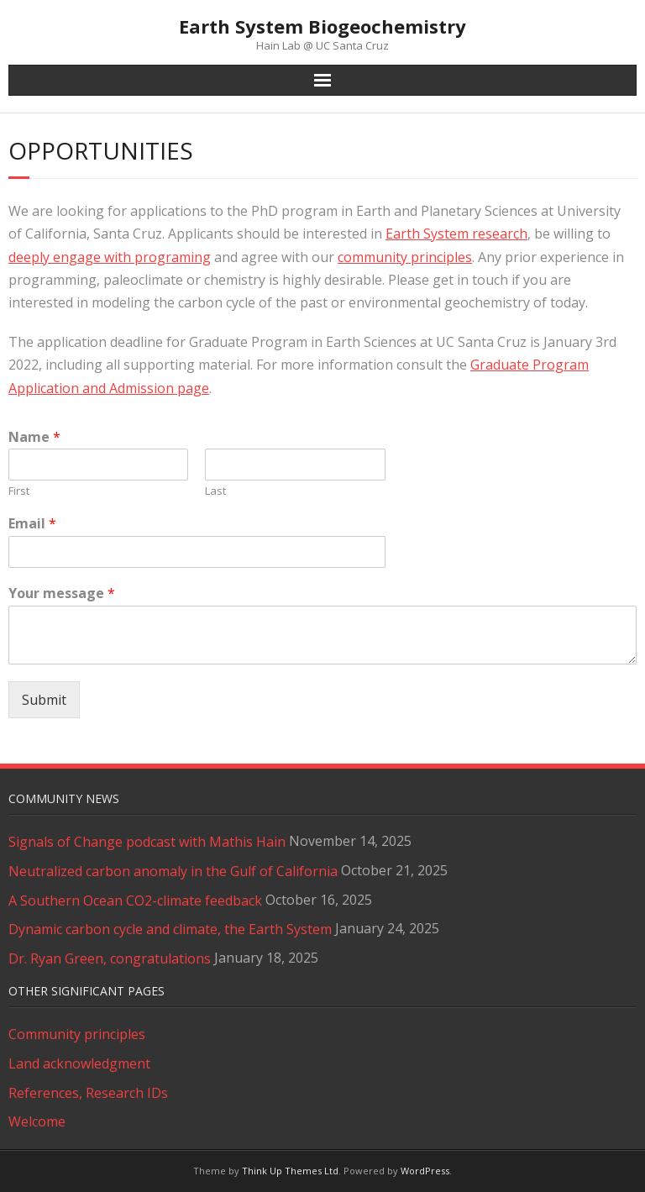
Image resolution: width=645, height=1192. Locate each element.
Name (34, 437)
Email (32, 524)
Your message (61, 593)
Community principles (76, 1034)
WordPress (425, 1170)
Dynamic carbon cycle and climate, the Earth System (170, 929)
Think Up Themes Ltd (290, 1170)
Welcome (37, 1121)
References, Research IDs (88, 1093)
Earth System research (456, 233)
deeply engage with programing (109, 257)
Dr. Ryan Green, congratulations (109, 958)
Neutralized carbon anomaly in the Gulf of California (173, 871)
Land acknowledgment (79, 1063)
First (18, 491)
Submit (44, 700)
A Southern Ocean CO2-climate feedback (135, 900)
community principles (405, 257)
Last (215, 491)
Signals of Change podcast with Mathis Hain (147, 841)
